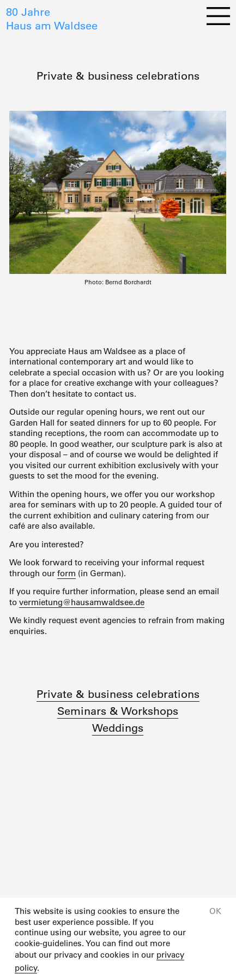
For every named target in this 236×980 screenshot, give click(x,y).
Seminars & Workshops (117, 711)
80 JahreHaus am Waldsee (52, 18)
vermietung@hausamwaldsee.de (81, 602)
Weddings (117, 727)
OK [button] (215, 911)
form (66, 573)
